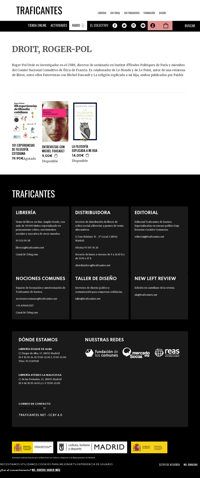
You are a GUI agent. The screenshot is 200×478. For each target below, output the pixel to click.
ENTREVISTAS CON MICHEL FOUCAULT (53, 149)
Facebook (115, 25)
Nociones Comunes (40, 279)
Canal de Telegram (27, 254)
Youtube (143, 25)
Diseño (162, 13)
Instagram (133, 25)
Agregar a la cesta (56, 155)
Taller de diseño (96, 279)
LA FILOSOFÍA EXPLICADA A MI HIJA (84, 149)
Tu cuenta (152, 25)
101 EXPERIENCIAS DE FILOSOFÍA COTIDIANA (23, 149)
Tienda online (37, 25)
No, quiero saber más (46, 470)
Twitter (124, 25)
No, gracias (190, 464)
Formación (149, 13)
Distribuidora (131, 13)
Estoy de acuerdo (169, 464)
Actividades (59, 25)
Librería (26, 213)
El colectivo (99, 25)
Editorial (115, 13)
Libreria (102, 13)
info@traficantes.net (32, 408)
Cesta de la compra (166, 25)
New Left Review (155, 279)
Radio (76, 25)
